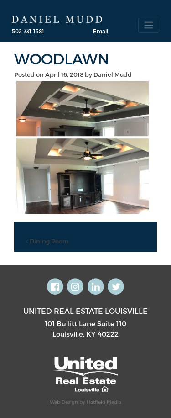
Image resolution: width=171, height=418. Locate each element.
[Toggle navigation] (148, 25)
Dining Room (47, 241)
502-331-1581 (28, 31)
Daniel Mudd (112, 74)
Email (100, 31)
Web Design (64, 402)
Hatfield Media (104, 402)
